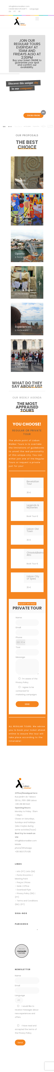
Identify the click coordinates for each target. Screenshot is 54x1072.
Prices (27, 882)
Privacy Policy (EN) (25, 893)
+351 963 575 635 (23, 851)
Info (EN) (31, 871)
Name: (19, 617)
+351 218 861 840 (22, 804)
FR (19, 11)
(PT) (17, 897)
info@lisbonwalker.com (19, 6)
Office (26, 886)
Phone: (19, 637)
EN (10, 11)
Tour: (18, 647)
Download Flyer (24, 889)
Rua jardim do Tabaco (25, 796)
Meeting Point (21, 878)
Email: (18, 627)
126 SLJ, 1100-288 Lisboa (26, 800)
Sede (19, 886)
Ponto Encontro (24, 875)
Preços (20, 882)
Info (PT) (21, 871)
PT (15, 11)
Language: (34, 9)
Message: (20, 657)
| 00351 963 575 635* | (18, 9)
